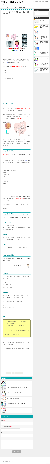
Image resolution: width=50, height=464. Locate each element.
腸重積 (26, 160)
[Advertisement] (17, 24)
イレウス (5, 162)
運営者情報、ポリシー (23, 7)
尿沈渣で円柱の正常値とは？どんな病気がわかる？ (44, 53)
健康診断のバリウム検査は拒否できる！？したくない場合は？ (44, 58)
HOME (2, 7)
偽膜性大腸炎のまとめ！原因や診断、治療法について (15, 392)
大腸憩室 (6, 62)
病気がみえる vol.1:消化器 (6, 307)
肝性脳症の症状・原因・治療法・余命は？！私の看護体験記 (44, 48)
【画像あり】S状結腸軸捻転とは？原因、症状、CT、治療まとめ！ (17, 387)
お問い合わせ (15, 7)
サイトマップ (8, 7)
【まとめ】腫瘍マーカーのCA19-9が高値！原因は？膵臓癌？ (44, 26)
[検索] (41, 13)
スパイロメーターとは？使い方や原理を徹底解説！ (44, 64)
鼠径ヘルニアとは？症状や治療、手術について (14, 398)
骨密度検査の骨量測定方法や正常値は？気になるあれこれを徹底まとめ (44, 69)
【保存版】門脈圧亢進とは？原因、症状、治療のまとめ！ (16, 403)
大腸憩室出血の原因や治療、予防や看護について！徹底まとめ (44, 42)
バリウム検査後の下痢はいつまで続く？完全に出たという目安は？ (44, 37)
